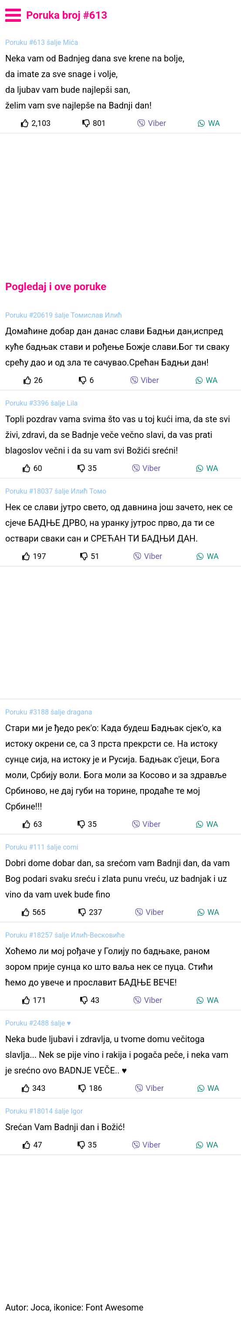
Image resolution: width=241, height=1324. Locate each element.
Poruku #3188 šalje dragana (48, 712)
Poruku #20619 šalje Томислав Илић (63, 315)
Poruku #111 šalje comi (41, 847)
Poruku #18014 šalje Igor (44, 1111)
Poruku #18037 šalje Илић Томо (55, 491)
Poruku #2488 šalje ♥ (38, 1023)
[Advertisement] (120, 200)
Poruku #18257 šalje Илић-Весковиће (65, 935)
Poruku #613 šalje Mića (41, 42)
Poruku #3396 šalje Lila (41, 403)
